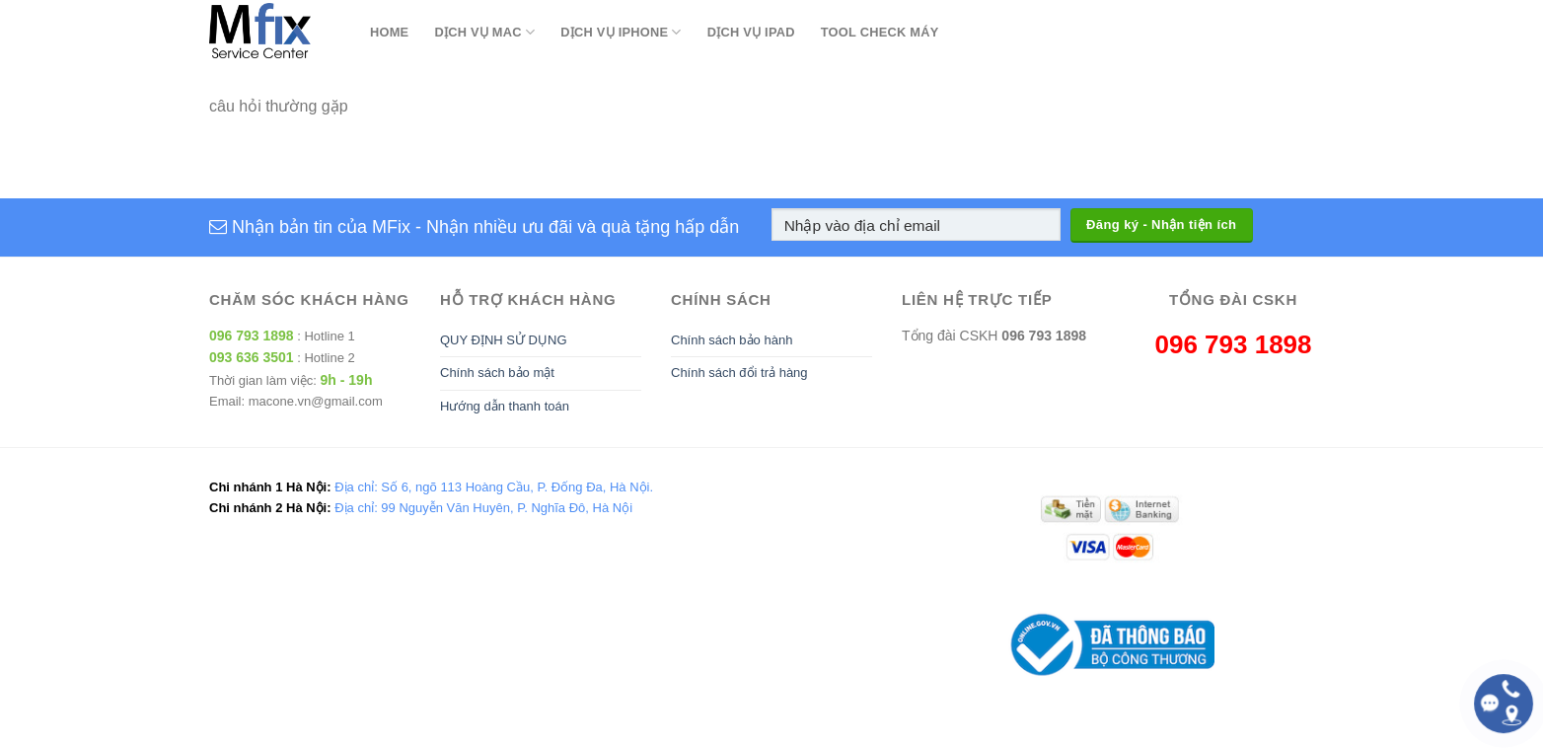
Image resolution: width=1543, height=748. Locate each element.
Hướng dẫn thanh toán (504, 406)
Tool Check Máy (880, 32)
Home (389, 32)
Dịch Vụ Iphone (620, 32)
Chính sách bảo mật (497, 372)
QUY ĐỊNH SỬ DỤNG (503, 340)
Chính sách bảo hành (731, 340)
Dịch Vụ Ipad (751, 32)
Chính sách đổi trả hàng (739, 372)
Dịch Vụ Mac (484, 32)
